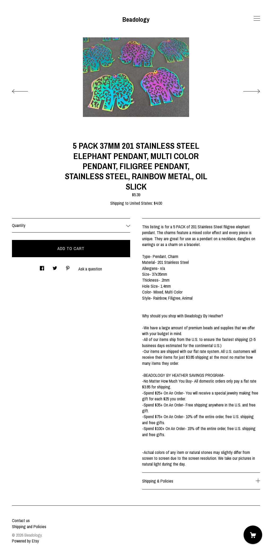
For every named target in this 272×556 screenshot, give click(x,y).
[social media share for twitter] (55, 267)
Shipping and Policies (29, 526)
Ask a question (90, 269)
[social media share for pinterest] (68, 267)
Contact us (21, 520)
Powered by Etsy (25, 541)
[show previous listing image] (25, 90)
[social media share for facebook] (42, 267)
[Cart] (253, 535)
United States (141, 203)
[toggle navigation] (257, 18)
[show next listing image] (246, 90)
